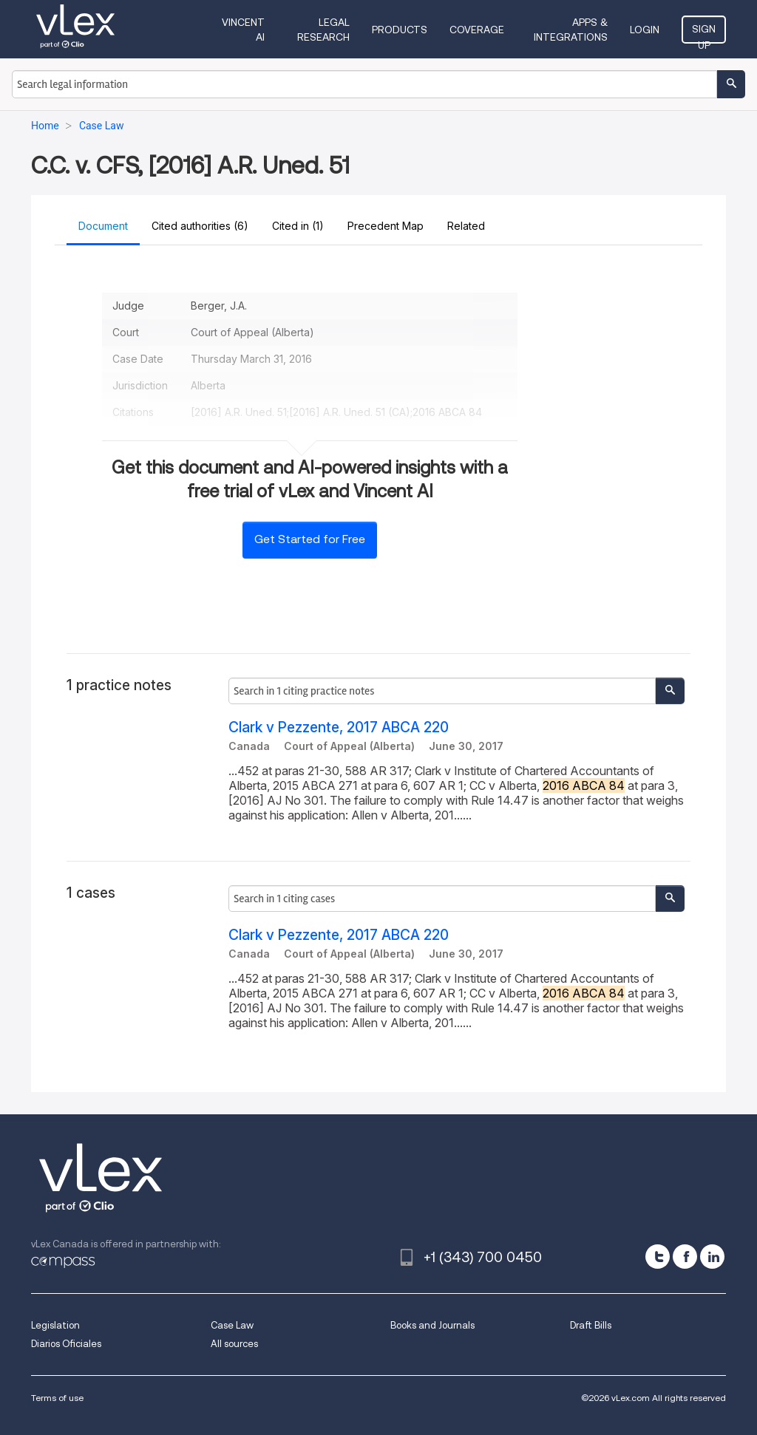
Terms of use (57, 1397)
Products (399, 29)
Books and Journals (432, 1325)
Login (644, 29)
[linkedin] (712, 1256)
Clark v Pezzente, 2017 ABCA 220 (338, 727)
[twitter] (657, 1256)
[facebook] (685, 1256)
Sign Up (704, 33)
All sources (234, 1343)
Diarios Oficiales (66, 1343)
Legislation (55, 1325)
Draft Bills (590, 1325)
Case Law (232, 1325)
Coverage (476, 29)
